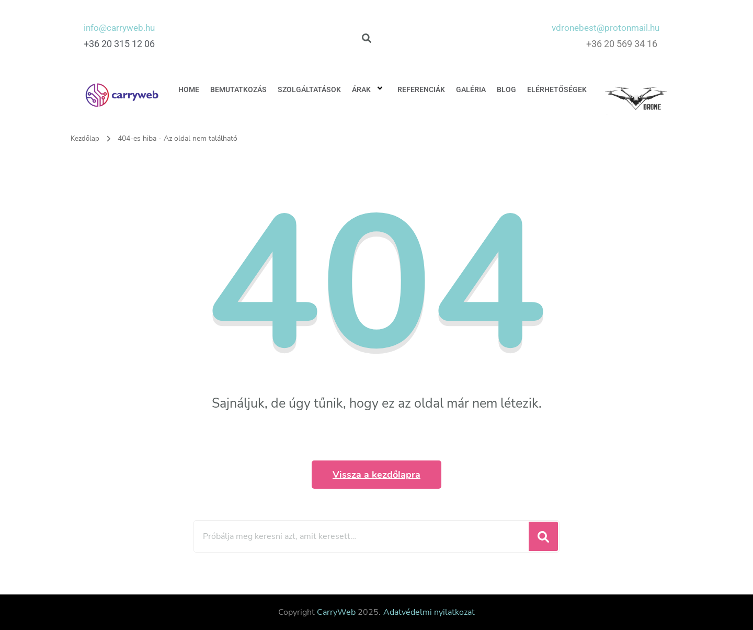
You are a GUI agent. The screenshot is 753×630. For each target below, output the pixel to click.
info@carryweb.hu (121, 27)
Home (188, 89)
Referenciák (421, 89)
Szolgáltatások (309, 89)
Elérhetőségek (557, 89)
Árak (369, 89)
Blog (506, 89)
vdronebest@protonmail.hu (602, 27)
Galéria (471, 89)
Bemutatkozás (238, 89)
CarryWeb (336, 612)
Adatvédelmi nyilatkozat (429, 612)
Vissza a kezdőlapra (376, 474)
